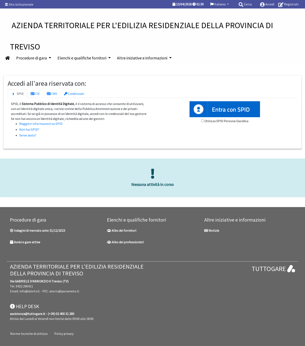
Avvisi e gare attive (25, 242)
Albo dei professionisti (125, 242)
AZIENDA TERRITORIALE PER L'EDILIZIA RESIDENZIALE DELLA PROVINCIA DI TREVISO (76, 270)
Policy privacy (64, 334)
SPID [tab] (17, 94)
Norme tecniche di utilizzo (29, 334)
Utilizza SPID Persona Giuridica (226, 121)
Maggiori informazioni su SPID (40, 124)
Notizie (211, 230)
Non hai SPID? (29, 129)
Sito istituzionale (21, 4)
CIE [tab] (35, 94)
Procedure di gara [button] (32, 57)
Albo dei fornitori (121, 230)
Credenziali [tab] (74, 94)
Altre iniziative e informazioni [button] (142, 57)
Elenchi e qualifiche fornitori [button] (82, 57)
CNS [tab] (52, 94)
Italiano (218, 4)
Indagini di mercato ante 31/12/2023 (37, 230)
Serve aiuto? (27, 135)
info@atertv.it (29, 291)
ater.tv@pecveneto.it (64, 291)
